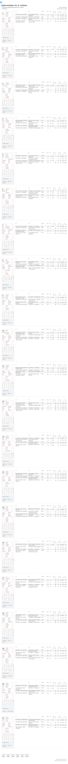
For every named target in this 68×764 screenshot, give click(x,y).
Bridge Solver (6, 37)
